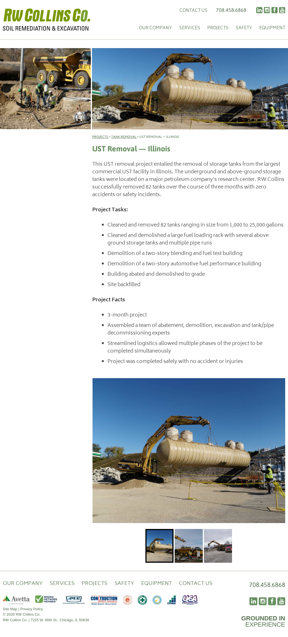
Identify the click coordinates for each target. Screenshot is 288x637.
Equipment (272, 28)
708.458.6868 (231, 10)
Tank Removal (123, 137)
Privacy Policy (31, 609)
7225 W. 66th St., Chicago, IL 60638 (60, 620)
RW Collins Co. (47, 19)
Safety (244, 28)
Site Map (10, 609)
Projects (218, 28)
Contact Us (193, 11)
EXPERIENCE (263, 621)
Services (189, 28)
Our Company (155, 28)
